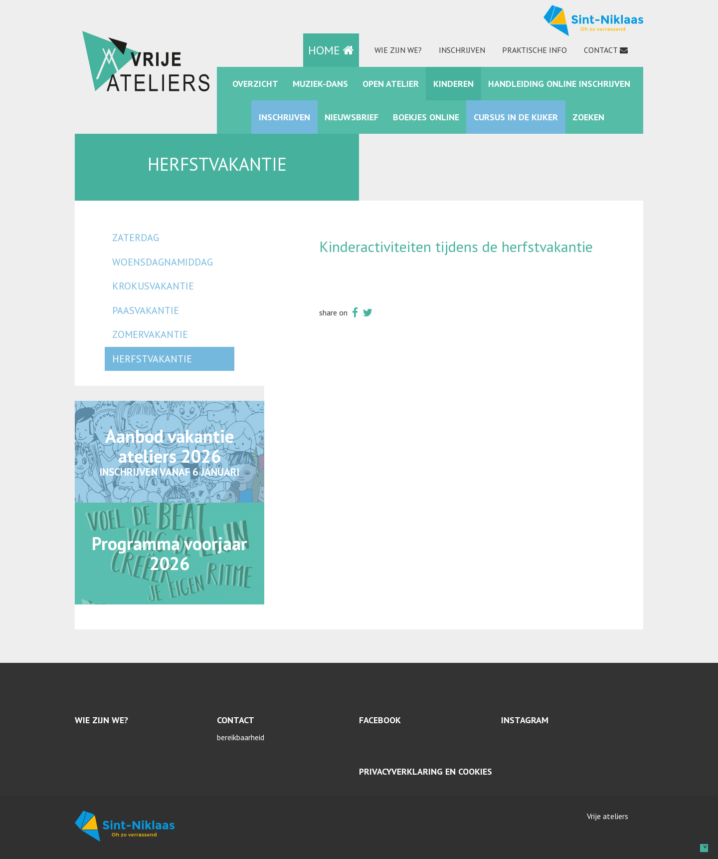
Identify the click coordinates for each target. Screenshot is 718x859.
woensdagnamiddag (162, 262)
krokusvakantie (153, 286)
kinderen (453, 83)
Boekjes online (426, 117)
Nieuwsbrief (351, 117)
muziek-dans (320, 83)
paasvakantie (145, 310)
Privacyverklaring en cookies (425, 771)
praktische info (534, 50)
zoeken (588, 117)
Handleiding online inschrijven (559, 83)
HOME (331, 50)
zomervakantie (150, 334)
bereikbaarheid (240, 737)
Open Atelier (390, 83)
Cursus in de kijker (516, 117)
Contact (601, 50)
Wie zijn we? (398, 50)
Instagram (524, 720)
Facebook (380, 720)
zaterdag (135, 237)
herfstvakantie (152, 358)
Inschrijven (462, 50)
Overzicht (255, 83)
